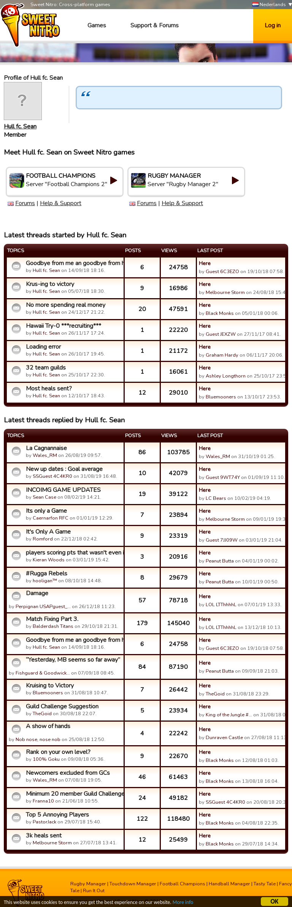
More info (183, 903)
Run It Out (94, 890)
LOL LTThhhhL (221, 604)
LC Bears (216, 498)
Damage (37, 593)
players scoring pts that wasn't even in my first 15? (74, 552)
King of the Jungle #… (229, 714)
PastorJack (44, 822)
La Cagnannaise (46, 448)
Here (205, 263)
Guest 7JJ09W (222, 540)
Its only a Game (46, 511)
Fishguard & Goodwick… (43, 673)
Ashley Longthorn (226, 376)
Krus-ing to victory (50, 284)
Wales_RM (45, 455)
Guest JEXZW (221, 334)
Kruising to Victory (50, 685)
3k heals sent (44, 835)
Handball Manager (229, 883)
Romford (43, 539)
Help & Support (60, 203)
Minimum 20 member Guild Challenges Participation (74, 793)
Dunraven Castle (224, 737)
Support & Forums (154, 25)
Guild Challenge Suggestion (62, 706)
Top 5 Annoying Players (57, 814)
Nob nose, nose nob (38, 739)
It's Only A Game (48, 531)
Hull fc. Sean (20, 126)
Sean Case (44, 497)
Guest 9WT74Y (223, 477)
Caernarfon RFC (50, 518)
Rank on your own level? (58, 752)
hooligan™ (45, 580)
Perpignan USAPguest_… (43, 606)
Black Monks (220, 313)
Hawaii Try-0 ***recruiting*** (63, 326)
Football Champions (182, 883)
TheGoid (215, 694)
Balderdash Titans (53, 626)
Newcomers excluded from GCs (68, 773)
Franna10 (43, 801)
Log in (273, 25)
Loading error (43, 346)
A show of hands (48, 726)
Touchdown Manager (133, 883)
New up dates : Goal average (64, 469)
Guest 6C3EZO (222, 271)
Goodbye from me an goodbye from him (74, 263)
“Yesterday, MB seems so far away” (73, 659)
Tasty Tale (265, 883)
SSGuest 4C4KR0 (52, 476)
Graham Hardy (222, 355)
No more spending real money (65, 305)
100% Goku (46, 759)
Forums (25, 203)
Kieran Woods (49, 559)
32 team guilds (46, 367)
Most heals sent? (49, 388)
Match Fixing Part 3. (52, 619)
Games (96, 25)
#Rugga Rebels (46, 573)
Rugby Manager (88, 883)
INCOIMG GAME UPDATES (63, 490)
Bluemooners (221, 396)
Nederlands (269, 4)
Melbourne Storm (225, 292)
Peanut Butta (220, 561)
